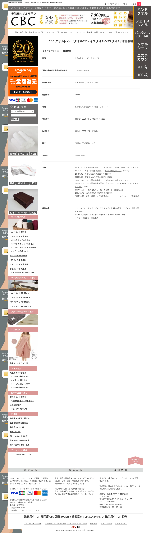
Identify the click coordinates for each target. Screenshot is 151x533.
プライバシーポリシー (32, 523)
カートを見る (131, 4)
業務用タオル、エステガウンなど (78, 478)
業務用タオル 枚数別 (18, 397)
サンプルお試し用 (20, 409)
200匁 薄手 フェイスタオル (23, 244)
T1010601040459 (82, 70)
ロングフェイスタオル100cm (24, 247)
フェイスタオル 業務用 (19, 236)
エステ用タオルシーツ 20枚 (24, 272)
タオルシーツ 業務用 (18, 269)
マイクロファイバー (77, 32)
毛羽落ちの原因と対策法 (19, 418)
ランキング (111, 32)
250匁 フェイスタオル (21, 240)
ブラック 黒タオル (20, 380)
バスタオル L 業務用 (18, 260)
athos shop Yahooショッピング (116, 167)
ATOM (22, 454)
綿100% (64, 32)
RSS (17, 454)
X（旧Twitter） (121, 523)
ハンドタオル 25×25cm (19, 293)
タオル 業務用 (106, 523)
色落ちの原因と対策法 (19, 423)
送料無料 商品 (15, 405)
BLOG (132, 32)
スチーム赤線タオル (20, 251)
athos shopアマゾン (113, 170)
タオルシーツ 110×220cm (20, 306)
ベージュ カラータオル (22, 384)
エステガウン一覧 (52, 32)
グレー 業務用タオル (21, 387)
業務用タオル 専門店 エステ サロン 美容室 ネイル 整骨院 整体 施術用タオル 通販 (35, 2)
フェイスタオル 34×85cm (20, 297)
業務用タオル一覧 (36, 32)
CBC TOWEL (74, 530)
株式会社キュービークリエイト (87, 58)
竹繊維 (89, 32)
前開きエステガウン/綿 (19, 363)
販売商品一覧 (21, 32)
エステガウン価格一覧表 (19, 445)
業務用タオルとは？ (18, 427)
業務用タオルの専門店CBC (117, 494)
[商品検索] (23, 115)
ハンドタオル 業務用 (18, 232)
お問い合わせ (99, 32)
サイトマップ (122, 32)
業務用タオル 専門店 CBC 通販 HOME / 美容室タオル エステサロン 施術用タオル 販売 (75, 516)
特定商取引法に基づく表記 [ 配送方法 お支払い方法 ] (66, 523)
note (29, 454)
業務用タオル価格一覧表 (19, 440)
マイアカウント (113, 4)
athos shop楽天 (112, 180)
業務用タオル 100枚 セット (23, 400)
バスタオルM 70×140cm (20, 302)
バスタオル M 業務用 (18, 255)
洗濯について (15, 431)
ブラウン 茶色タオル (21, 376)
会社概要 (93, 523)
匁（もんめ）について (19, 436)
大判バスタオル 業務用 (19, 264)
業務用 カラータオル (18, 373)
